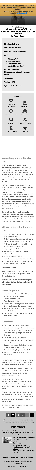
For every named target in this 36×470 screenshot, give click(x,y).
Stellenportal (22, 13)
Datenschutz (24, 467)
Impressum (11, 467)
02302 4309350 (21, 445)
